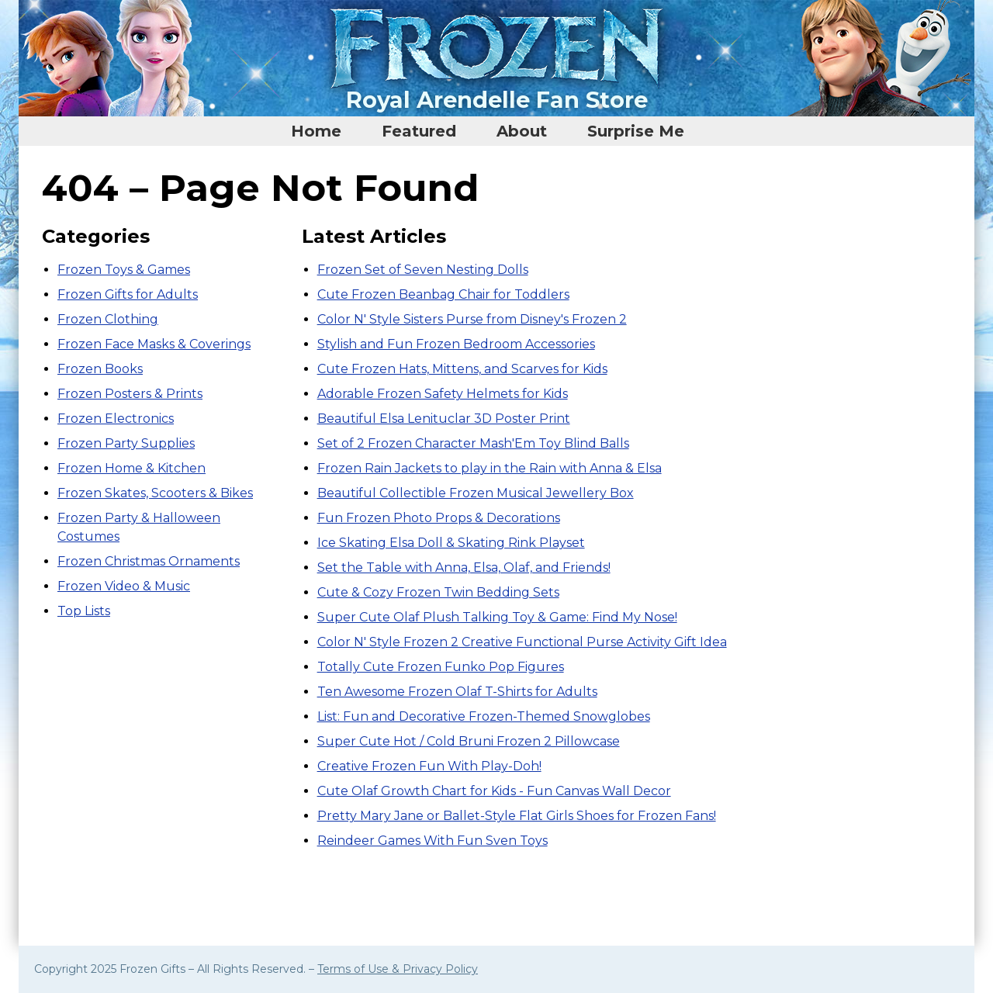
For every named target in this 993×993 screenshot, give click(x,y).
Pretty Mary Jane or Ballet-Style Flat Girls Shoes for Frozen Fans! (516, 815)
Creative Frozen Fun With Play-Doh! (429, 766)
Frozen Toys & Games (123, 269)
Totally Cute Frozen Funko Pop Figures (440, 666)
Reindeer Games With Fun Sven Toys (432, 840)
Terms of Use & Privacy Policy (397, 969)
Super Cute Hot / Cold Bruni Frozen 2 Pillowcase (468, 741)
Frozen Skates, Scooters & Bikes (155, 493)
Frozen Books (100, 369)
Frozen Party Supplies (126, 443)
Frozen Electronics (115, 418)
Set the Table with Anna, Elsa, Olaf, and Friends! (464, 567)
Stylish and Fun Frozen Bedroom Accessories (456, 344)
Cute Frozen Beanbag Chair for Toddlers (443, 294)
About (521, 131)
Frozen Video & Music (123, 586)
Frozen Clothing (107, 319)
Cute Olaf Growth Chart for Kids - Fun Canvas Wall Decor (494, 791)
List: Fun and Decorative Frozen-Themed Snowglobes (483, 716)
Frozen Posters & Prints (129, 393)
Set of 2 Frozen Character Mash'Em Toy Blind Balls (473, 443)
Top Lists (83, 611)
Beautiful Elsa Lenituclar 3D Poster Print (443, 418)
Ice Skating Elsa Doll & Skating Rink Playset (451, 542)
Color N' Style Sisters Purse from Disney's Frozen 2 (472, 319)
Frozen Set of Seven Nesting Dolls (422, 269)
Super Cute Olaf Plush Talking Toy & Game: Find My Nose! (497, 617)
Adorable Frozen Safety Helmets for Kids (442, 393)
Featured (419, 131)
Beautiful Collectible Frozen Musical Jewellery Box (475, 493)
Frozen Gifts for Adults (127, 294)
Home (316, 131)
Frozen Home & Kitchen (131, 468)
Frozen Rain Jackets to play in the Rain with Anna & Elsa (489, 468)
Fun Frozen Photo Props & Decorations (438, 517)
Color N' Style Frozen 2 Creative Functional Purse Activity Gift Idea (522, 642)
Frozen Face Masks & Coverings (154, 344)
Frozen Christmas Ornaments (148, 561)
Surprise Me (635, 131)
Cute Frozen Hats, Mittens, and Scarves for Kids (462, 369)
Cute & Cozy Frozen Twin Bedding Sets (438, 592)
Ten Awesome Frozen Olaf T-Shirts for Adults (457, 691)
